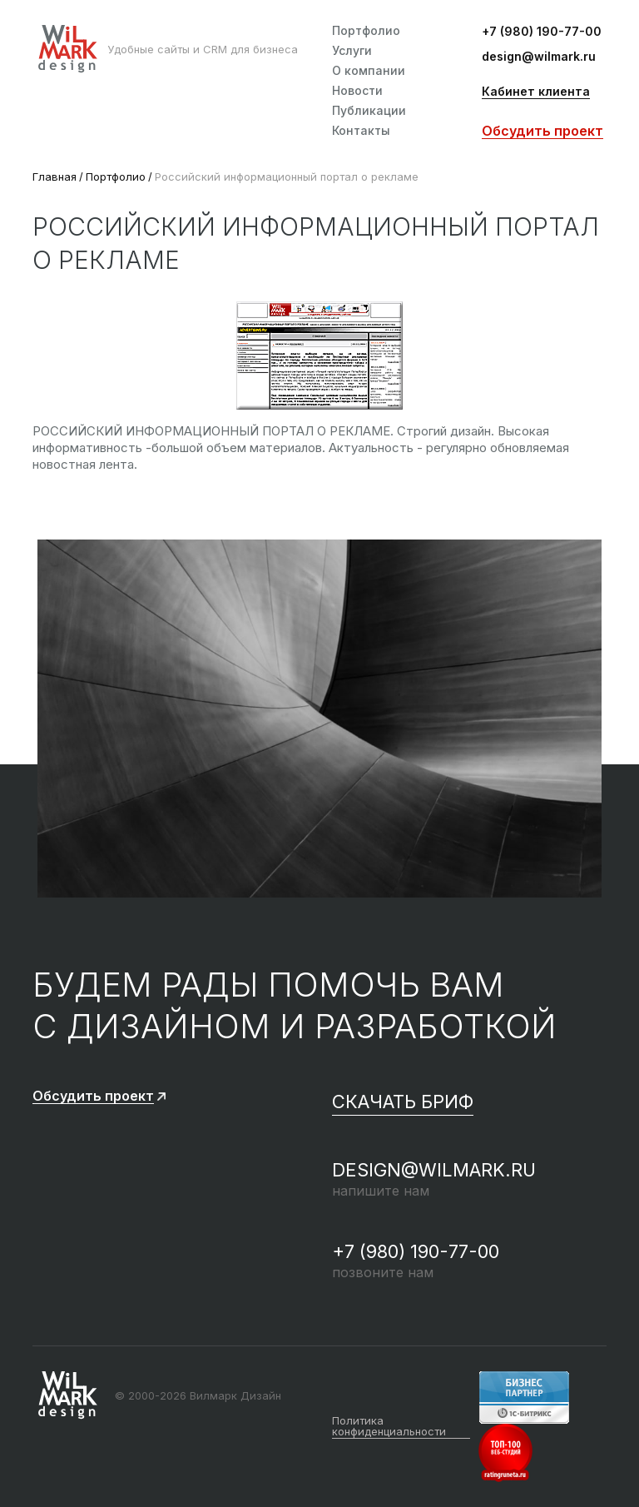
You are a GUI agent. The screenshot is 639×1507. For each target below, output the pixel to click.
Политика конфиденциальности (389, 1426)
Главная (54, 176)
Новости (357, 91)
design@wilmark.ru (539, 57)
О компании (368, 71)
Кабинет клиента (536, 92)
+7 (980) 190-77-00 (542, 32)
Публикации (369, 111)
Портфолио (366, 31)
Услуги (352, 51)
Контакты (361, 131)
